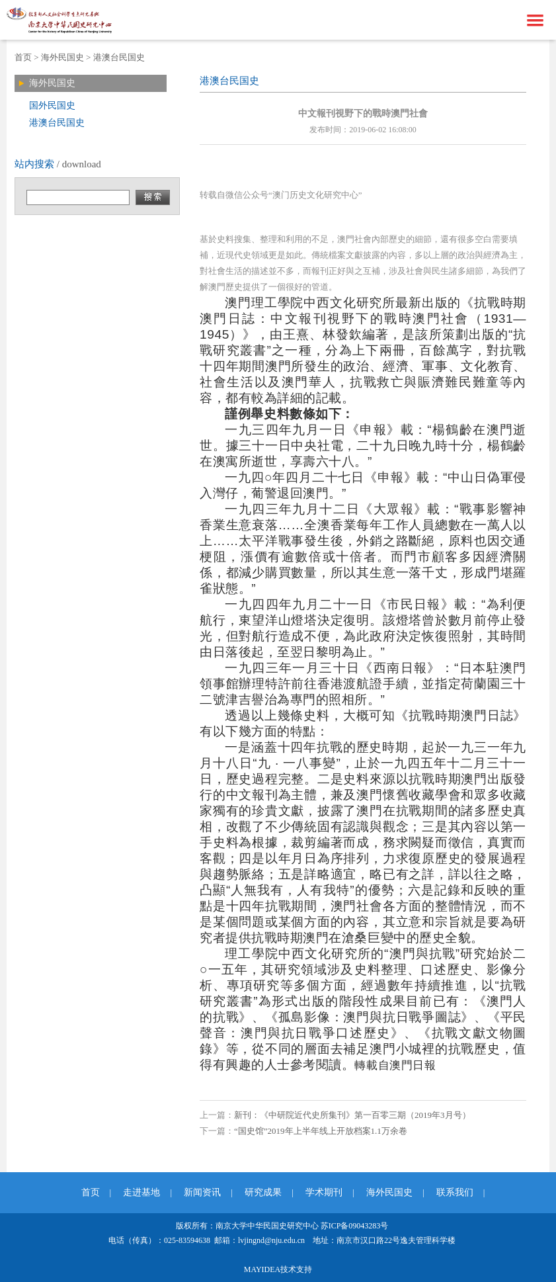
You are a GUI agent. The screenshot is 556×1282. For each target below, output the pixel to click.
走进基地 (141, 1192)
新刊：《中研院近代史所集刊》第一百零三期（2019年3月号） (352, 1115)
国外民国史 (52, 105)
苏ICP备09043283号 (355, 1225)
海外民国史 (62, 57)
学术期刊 (323, 1192)
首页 (23, 57)
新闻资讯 (202, 1192)
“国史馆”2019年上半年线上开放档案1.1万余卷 (320, 1131)
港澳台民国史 (119, 57)
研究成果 (263, 1192)
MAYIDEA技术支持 (278, 1269)
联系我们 (454, 1192)
